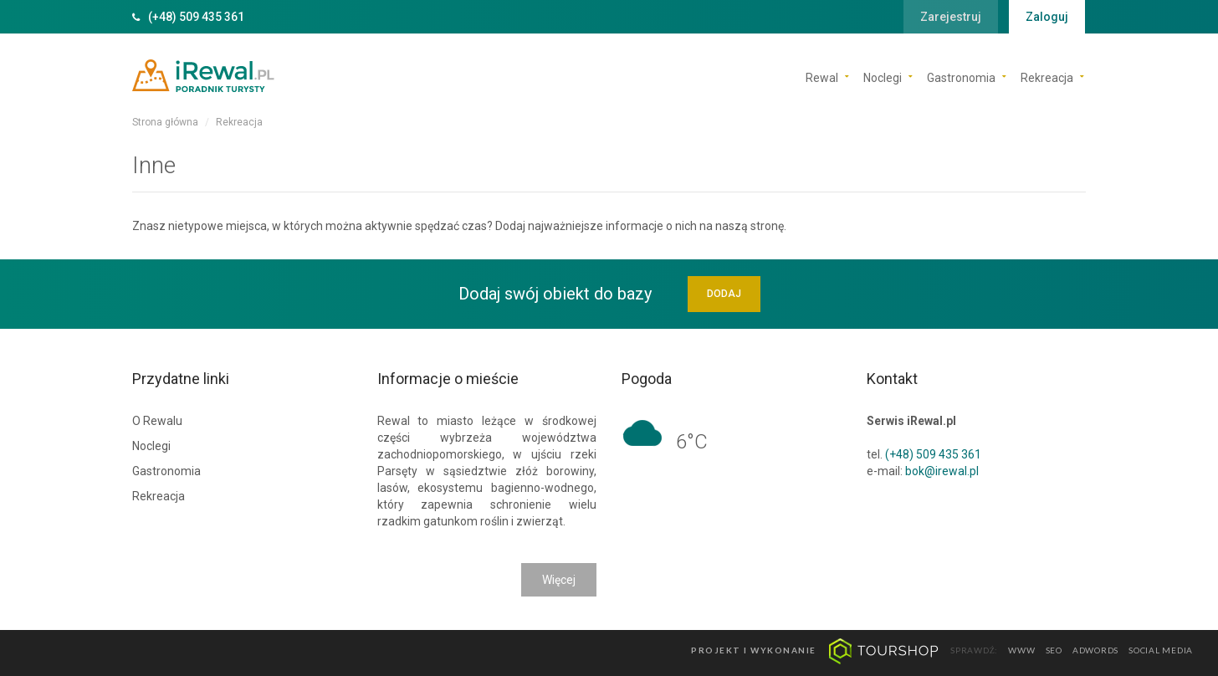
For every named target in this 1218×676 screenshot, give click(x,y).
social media (1160, 651)
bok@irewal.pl (942, 471)
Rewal (822, 76)
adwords (1095, 651)
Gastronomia (961, 76)
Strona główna (165, 122)
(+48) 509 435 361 (196, 16)
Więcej (559, 579)
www (1021, 651)
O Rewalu (157, 421)
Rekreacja (1047, 76)
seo (1054, 651)
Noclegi (882, 76)
